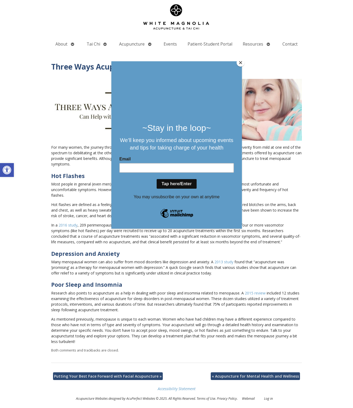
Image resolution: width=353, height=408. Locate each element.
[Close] (241, 63)
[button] (7, 170)
